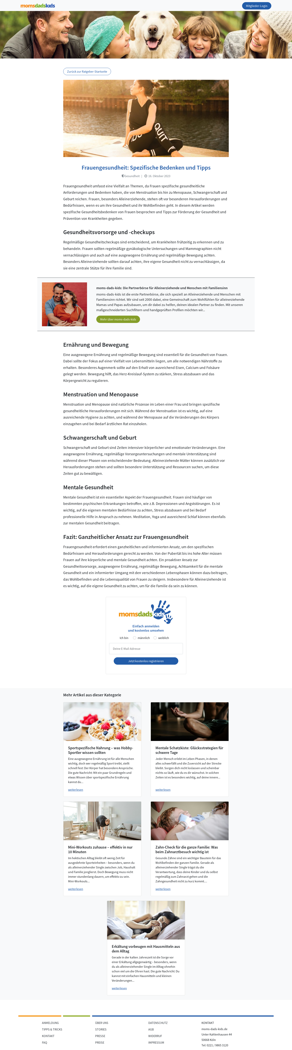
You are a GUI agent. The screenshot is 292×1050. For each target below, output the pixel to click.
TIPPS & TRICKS (52, 1029)
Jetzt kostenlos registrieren (146, 661)
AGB (151, 1029)
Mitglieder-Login (256, 6)
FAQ (44, 1042)
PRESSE (100, 1036)
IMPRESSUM (156, 1042)
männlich (144, 638)
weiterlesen (75, 790)
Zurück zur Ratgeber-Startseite (87, 71)
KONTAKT (48, 1036)
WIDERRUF (155, 1036)
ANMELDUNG (50, 1023)
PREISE (99, 1042)
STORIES (101, 1029)
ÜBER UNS (101, 1023)
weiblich (163, 638)
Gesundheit (131, 176)
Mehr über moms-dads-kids (118, 319)
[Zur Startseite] (38, 5)
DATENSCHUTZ (158, 1023)
